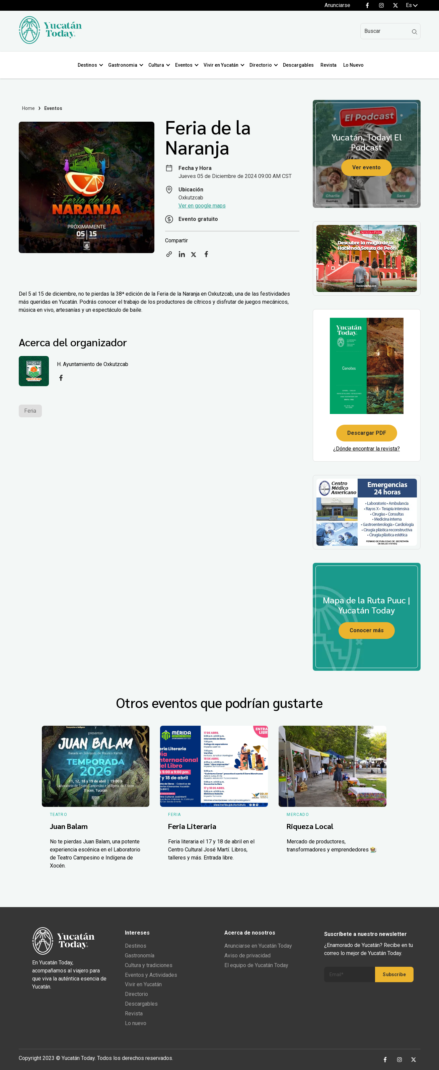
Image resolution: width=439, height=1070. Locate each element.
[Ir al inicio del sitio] (50, 42)
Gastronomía (139, 955)
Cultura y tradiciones (148, 965)
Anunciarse (337, 5)
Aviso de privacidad (247, 955)
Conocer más (367, 630)
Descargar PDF (366, 433)
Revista (330, 65)
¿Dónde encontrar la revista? (366, 448)
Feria (30, 411)
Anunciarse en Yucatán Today (258, 946)
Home (28, 108)
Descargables (299, 65)
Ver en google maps (202, 205)
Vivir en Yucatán (222, 65)
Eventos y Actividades (151, 975)
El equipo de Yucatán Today (256, 965)
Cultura (157, 65)
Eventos (185, 65)
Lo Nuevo (355, 65)
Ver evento (366, 167)
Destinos (88, 65)
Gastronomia (124, 65)
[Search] (390, 31)
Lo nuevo (135, 1023)
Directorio (262, 65)
